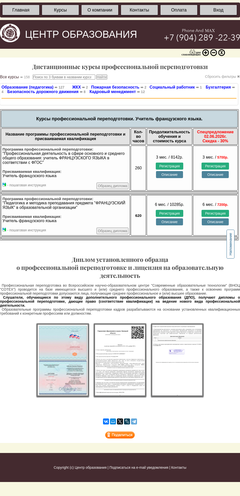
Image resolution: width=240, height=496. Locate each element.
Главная (21, 10)
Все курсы (15, 77)
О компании (100, 10)
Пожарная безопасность (117, 87)
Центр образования (90, 467)
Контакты (139, 10)
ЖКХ (80, 87)
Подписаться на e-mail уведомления (139, 467)
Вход (218, 10)
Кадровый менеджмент (117, 92)
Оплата (179, 10)
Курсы (60, 10)
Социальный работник (174, 87)
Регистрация (169, 166)
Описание (170, 175)
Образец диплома (112, 186)
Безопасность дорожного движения (46, 92)
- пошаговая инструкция (24, 185)
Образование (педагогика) (33, 87)
